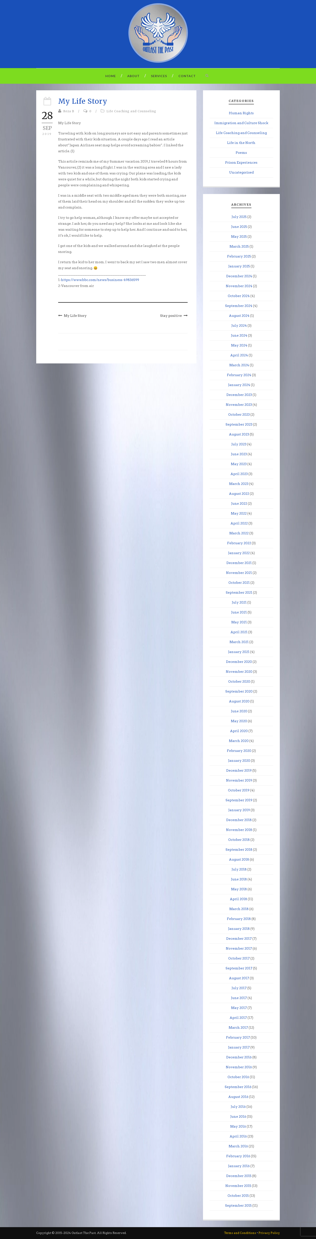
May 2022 (239, 513)
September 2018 (239, 850)
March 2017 (238, 1028)
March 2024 (239, 365)
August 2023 (239, 434)
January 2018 (239, 929)
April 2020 (239, 731)
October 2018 (239, 840)
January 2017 (239, 1047)
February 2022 (239, 543)
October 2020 (239, 682)
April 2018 (238, 899)
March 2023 (238, 484)
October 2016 (238, 1077)
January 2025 (239, 266)
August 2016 (238, 1097)
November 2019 (239, 780)
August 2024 (239, 316)
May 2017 (239, 1008)
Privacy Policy (269, 1233)
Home (110, 76)
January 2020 (239, 761)
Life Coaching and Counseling (131, 111)
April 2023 (239, 474)
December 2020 (239, 662)
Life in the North (241, 143)
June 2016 (238, 1117)
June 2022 (239, 504)
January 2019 (239, 810)
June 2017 (239, 998)
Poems (241, 153)
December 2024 (239, 276)
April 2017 (238, 1018)
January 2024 (239, 385)
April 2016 (238, 1136)
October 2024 (239, 296)
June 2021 (239, 612)
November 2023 (239, 405)
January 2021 (239, 652)
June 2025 (239, 227)
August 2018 (239, 860)
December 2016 (239, 1057)
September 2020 (239, 691)
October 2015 (238, 1196)
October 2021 (239, 583)
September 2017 (239, 968)
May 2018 (239, 889)
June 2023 (239, 454)
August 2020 (239, 701)
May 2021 (239, 622)
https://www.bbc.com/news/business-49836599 (100, 280)
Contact (187, 76)
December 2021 (239, 563)
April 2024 (239, 355)
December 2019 (239, 771)
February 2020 (239, 751)
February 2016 (238, 1156)
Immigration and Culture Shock (241, 123)
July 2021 (239, 602)
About (133, 76)
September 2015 (238, 1206)
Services (159, 76)
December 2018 (239, 820)
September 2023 (239, 424)
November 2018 (239, 830)
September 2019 (239, 800)
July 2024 (239, 326)
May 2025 (239, 237)
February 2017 (238, 1037)
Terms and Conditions (240, 1233)
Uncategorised (241, 172)
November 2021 (239, 573)
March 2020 (239, 741)
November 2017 (239, 949)
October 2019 (239, 790)
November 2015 (238, 1186)
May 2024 (239, 345)
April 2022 (239, 523)
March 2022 (239, 533)
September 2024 (238, 306)
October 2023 (239, 415)
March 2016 (238, 1146)
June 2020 (239, 711)
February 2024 (239, 375)
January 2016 (239, 1166)
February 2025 (239, 256)
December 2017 (239, 939)
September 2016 (238, 1087)
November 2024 (239, 286)
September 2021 (239, 593)
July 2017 (239, 988)
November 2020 (239, 672)
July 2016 (238, 1107)
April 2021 (239, 632)
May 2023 (239, 464)
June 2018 (239, 879)
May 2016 (238, 1126)
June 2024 (239, 335)
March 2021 (239, 642)
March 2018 (239, 909)
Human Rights (241, 113)
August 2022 (239, 494)
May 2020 (239, 721)
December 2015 (238, 1176)
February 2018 (239, 919)
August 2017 (239, 978)
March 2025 (239, 247)
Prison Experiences (241, 163)
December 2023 (239, 395)
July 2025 (239, 217)
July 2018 (239, 869)
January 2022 (239, 553)
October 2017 (239, 958)
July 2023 (238, 444)
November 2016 (239, 1067)
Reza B (68, 111)
